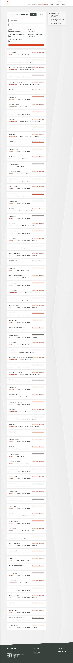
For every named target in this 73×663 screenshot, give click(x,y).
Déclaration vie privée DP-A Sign (12, 656)
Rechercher (26, 45)
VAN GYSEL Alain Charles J (15, 112)
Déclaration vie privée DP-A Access (12, 655)
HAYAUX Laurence (13, 75)
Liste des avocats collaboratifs (56, 23)
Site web (38, 84)
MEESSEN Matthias (13, 335)
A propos (57, 4)
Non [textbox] (10, 36)
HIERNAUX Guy (12, 313)
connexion (59, 1)
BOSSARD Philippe (13, 186)
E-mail (24, 54)
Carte (40, 14)
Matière (10, 29)
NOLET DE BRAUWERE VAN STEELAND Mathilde (20, 67)
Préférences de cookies (11, 657)
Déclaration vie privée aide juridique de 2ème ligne (15, 654)
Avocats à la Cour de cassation (57, 22)
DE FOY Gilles (12, 134)
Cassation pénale (54, 20)
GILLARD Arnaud (13, 201)
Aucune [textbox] (10, 41)
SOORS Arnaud (12, 52)
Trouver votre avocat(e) (43, 4)
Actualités (52, 4)
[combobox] (16, 31)
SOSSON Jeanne (12, 238)
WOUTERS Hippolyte (14, 164)
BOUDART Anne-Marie (14, 171)
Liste (33, 14)
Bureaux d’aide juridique (55, 17)
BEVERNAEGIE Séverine (14, 104)
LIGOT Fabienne (12, 268)
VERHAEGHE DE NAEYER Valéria (17, 275)
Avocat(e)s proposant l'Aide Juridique (35, 34)
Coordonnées (53, 16)
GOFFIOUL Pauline (13, 179)
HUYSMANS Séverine (14, 149)
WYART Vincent (12, 156)
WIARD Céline (12, 60)
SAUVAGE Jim (12, 298)
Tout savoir (34, 4)
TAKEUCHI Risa (12, 216)
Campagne (63, 4)
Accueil (28, 4)
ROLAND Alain (12, 208)
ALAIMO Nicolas (12, 89)
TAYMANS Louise (13, 283)
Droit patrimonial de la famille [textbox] (15, 31)
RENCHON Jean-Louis (14, 305)
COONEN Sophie (12, 141)
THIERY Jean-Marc (13, 194)
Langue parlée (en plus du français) (15, 39)
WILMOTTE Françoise (14, 127)
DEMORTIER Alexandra (14, 253)
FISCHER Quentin (13, 290)
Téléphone (19, 54)
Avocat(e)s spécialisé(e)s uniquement (15, 34)
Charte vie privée (9, 653)
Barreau (29, 29)
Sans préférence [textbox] (32, 31)
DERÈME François (13, 260)
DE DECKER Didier (13, 320)
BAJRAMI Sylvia (12, 97)
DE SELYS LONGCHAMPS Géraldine (17, 327)
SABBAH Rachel (12, 246)
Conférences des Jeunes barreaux (57, 19)
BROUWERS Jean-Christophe (15, 82)
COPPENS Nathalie (13, 231)
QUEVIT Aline (12, 223)
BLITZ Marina (12, 119)
